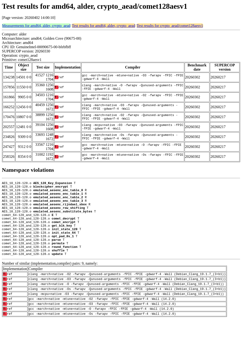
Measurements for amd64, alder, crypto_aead (36, 26)
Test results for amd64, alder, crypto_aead (103, 26)
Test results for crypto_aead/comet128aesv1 (170, 26)
